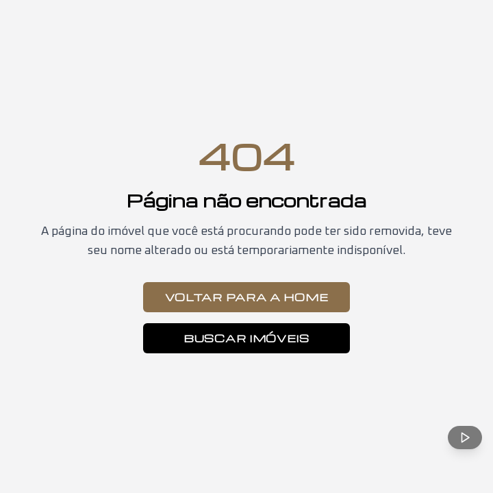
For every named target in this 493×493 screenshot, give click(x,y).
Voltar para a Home (247, 297)
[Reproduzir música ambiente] (465, 437)
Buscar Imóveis (246, 338)
